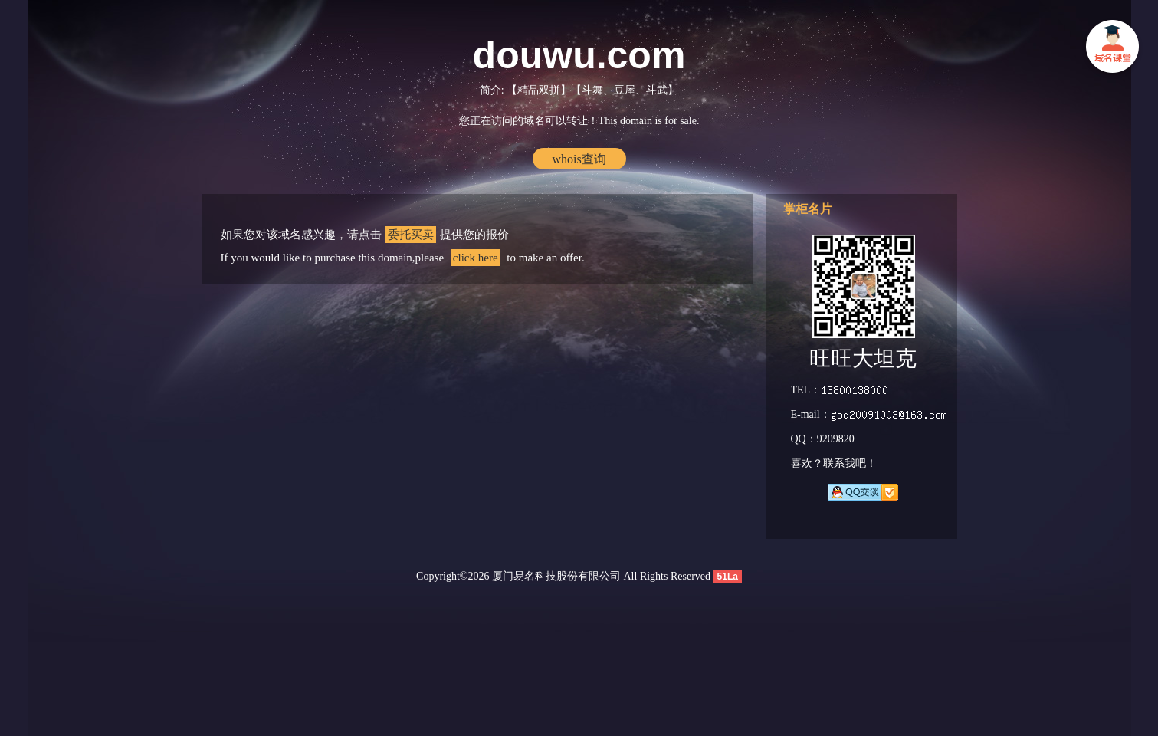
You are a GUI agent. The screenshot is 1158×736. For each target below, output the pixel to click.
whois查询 (578, 159)
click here (475, 257)
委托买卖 (411, 234)
